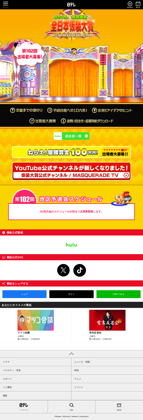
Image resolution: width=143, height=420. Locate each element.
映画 (76, 370)
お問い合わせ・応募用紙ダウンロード (87, 120)
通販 (5, 395)
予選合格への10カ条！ (67, 110)
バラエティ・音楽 (12, 370)
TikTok (79, 270)
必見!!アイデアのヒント (112, 110)
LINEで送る (118, 294)
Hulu (71, 244)
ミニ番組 (7, 387)
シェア (24, 294)
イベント (78, 387)
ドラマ (6, 362)
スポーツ (7, 379)
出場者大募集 (43, 120)
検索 (71, 406)
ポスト (71, 294)
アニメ (77, 379)
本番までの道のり (26, 110)
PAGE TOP (71, 354)
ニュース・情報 (82, 362)
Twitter (63, 270)
